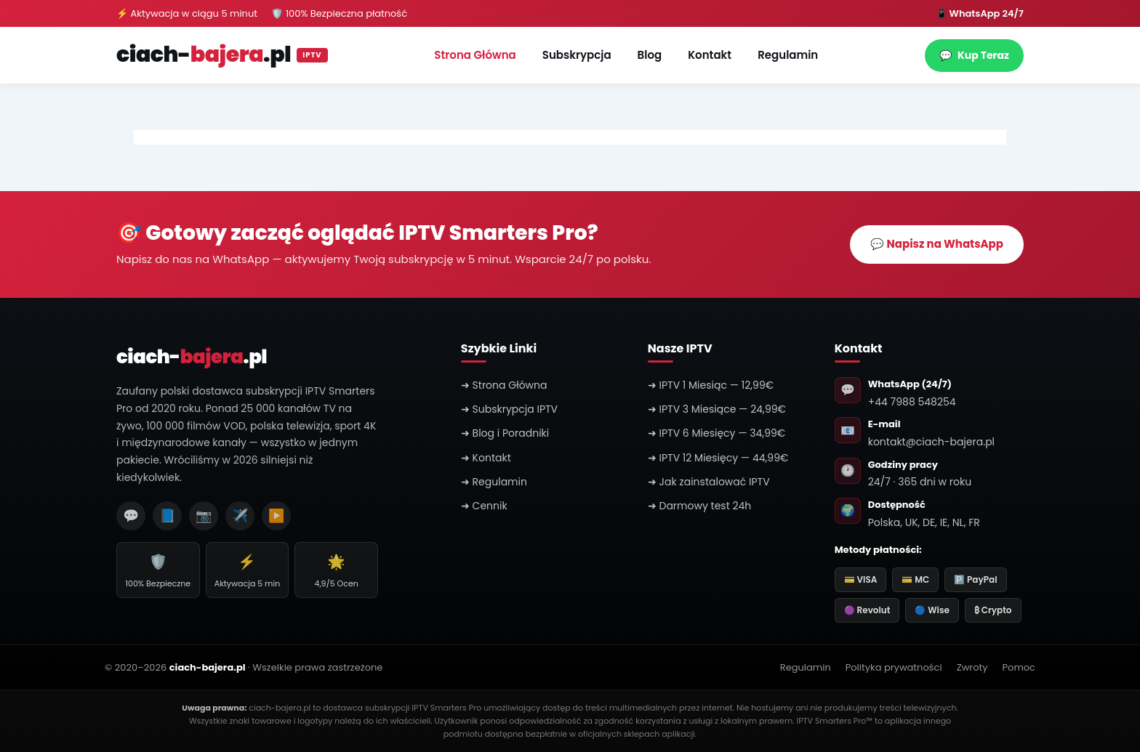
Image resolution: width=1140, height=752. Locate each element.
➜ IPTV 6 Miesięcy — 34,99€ (716, 433)
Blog (650, 54)
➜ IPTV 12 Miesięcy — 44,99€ (718, 457)
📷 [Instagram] (204, 515)
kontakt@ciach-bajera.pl (931, 441)
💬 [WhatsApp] (131, 515)
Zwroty (972, 667)
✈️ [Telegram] (240, 515)
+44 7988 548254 (912, 402)
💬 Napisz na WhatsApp (936, 243)
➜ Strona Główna (504, 385)
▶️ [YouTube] (276, 515)
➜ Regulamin (494, 481)
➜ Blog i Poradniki (505, 433)
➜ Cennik (484, 505)
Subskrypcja (576, 54)
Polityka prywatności (894, 667)
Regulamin (788, 54)
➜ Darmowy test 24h (700, 505)
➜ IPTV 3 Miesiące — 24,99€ (717, 409)
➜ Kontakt (486, 457)
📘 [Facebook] (167, 515)
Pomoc (1019, 667)
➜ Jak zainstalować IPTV (709, 481)
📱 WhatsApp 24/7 (980, 13)
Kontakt (709, 54)
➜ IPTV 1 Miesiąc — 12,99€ (711, 385)
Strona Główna (474, 54)
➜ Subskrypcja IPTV (509, 409)
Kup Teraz (974, 55)
